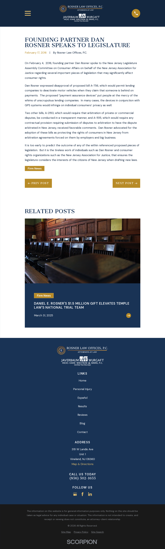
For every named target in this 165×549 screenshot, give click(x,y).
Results (82, 406)
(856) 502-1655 (82, 478)
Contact (82, 432)
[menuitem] (66, 532)
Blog (82, 423)
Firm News (35, 168)
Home (82, 380)
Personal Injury (82, 389)
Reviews (82, 415)
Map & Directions (82, 464)
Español (82, 398)
